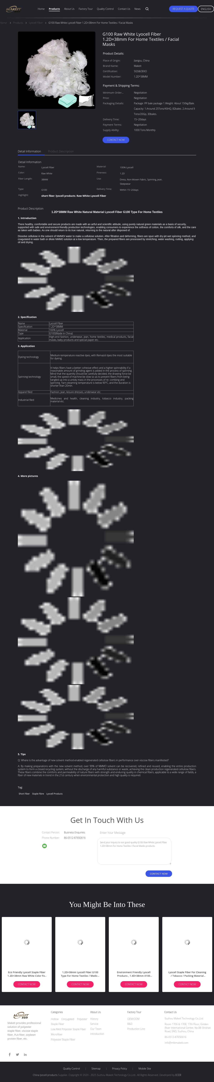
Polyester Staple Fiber (63, 1039)
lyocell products (54, 793)
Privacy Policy (119, 1068)
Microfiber (56, 1034)
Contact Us (124, 9)
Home (41, 9)
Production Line (136, 1028)
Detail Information (29, 151)
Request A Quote (183, 9)
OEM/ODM (133, 1019)
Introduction (97, 1033)
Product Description (61, 151)
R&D (129, 1024)
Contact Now (116, 140)
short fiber (24, 793)
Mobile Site (145, 1068)
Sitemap (96, 1068)
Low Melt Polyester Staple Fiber (68, 1029)
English (206, 9)
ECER (178, 1075)
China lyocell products (45, 1075)
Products (54, 9)
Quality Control (105, 9)
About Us (69, 9)
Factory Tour (86, 9)
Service (94, 1024)
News (137, 9)
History (94, 1019)
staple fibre (38, 793)
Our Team (95, 1028)
